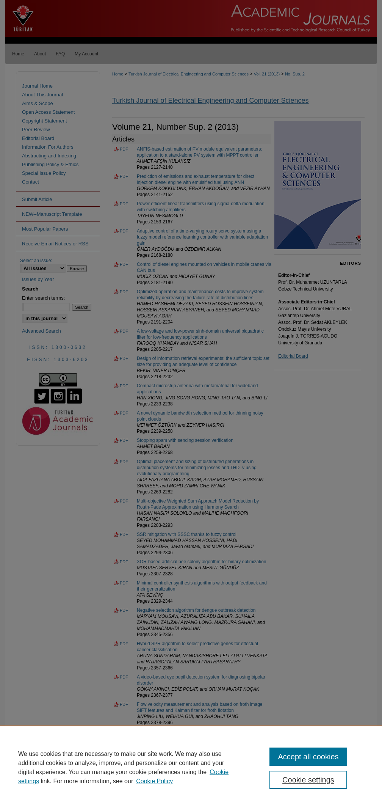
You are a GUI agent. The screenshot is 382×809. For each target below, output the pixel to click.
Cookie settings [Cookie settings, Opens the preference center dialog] (308, 780)
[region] (191, 767)
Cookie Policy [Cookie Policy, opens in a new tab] (154, 781)
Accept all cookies (308, 756)
